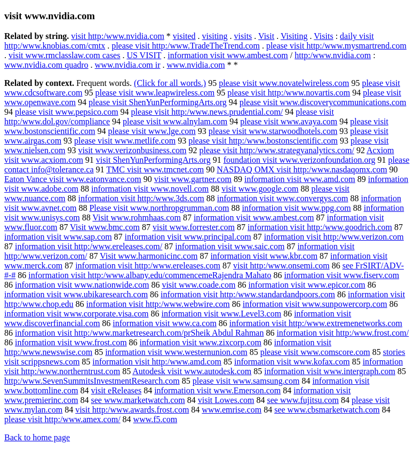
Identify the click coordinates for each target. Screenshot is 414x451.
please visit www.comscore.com (315, 352)
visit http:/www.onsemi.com (281, 265)
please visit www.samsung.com (246, 380)
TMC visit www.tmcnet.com (155, 169)
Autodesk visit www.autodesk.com (191, 371)
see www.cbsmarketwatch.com (327, 409)
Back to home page (37, 437)
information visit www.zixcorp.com (200, 342)
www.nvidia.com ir (128, 64)
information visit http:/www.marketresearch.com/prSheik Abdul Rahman (139, 332)
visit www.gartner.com (193, 179)
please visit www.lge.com (151, 131)
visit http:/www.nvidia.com (117, 36)
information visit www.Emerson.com (217, 390)
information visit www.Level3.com (221, 313)
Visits (323, 36)
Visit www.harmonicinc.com (148, 255)
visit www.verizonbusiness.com (132, 150)
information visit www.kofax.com (292, 361)
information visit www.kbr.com (263, 255)
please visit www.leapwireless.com (154, 92)
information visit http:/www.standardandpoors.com (248, 294)
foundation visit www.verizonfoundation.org (300, 159)
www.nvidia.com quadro (46, 64)
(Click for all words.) (170, 83)
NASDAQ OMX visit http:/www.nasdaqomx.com (302, 169)
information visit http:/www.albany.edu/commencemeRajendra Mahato (149, 275)
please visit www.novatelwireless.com (284, 83)
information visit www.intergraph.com (329, 371)
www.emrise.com (231, 409)
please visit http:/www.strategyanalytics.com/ (276, 150)
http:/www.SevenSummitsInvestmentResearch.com (92, 380)
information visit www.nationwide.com (82, 284)
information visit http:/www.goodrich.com (320, 227)
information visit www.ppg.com (296, 207)
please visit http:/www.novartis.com (288, 92)
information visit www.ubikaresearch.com (76, 294)
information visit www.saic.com (229, 246)
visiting (215, 36)
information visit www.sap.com (58, 236)
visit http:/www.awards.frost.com (132, 409)
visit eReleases (116, 390)
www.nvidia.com (196, 64)
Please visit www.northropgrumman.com (159, 207)
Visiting (294, 36)
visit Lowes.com (226, 400)
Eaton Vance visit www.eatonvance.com (72, 179)
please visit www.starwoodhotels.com (273, 131)
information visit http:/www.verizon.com (334, 236)
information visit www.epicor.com (306, 284)
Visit (266, 36)
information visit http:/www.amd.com (156, 361)
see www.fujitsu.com (303, 400)
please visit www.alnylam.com (175, 121)
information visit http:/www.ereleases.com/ (88, 246)
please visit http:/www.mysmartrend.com (336, 45)
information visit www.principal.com (188, 236)
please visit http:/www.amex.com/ (62, 419)
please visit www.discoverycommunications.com (323, 102)
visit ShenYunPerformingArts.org (153, 159)
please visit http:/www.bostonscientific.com (263, 140)
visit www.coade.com (198, 284)
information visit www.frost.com (71, 342)
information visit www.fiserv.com (341, 275)
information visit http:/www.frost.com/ (342, 332)
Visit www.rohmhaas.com (136, 217)
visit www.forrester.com (194, 227)
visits (243, 36)
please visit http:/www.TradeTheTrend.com (186, 45)
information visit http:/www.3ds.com (141, 198)
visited (184, 36)
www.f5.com (155, 419)
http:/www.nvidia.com (332, 55)
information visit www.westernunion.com (176, 352)
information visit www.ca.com (164, 323)
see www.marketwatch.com (138, 400)
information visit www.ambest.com (228, 55)
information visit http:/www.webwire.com (158, 303)
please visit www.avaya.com (288, 121)
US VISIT (143, 55)
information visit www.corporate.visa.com (76, 313)
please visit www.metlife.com (125, 140)
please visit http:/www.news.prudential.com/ (207, 111)
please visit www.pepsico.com (66, 111)
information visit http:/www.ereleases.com (147, 265)
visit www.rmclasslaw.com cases (64, 55)
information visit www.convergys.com (282, 198)
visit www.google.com (259, 188)
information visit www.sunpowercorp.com (315, 303)
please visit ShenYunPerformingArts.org (158, 102)
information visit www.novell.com (150, 188)
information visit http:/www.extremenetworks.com (315, 323)
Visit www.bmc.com (105, 227)
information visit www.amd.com (299, 179)
